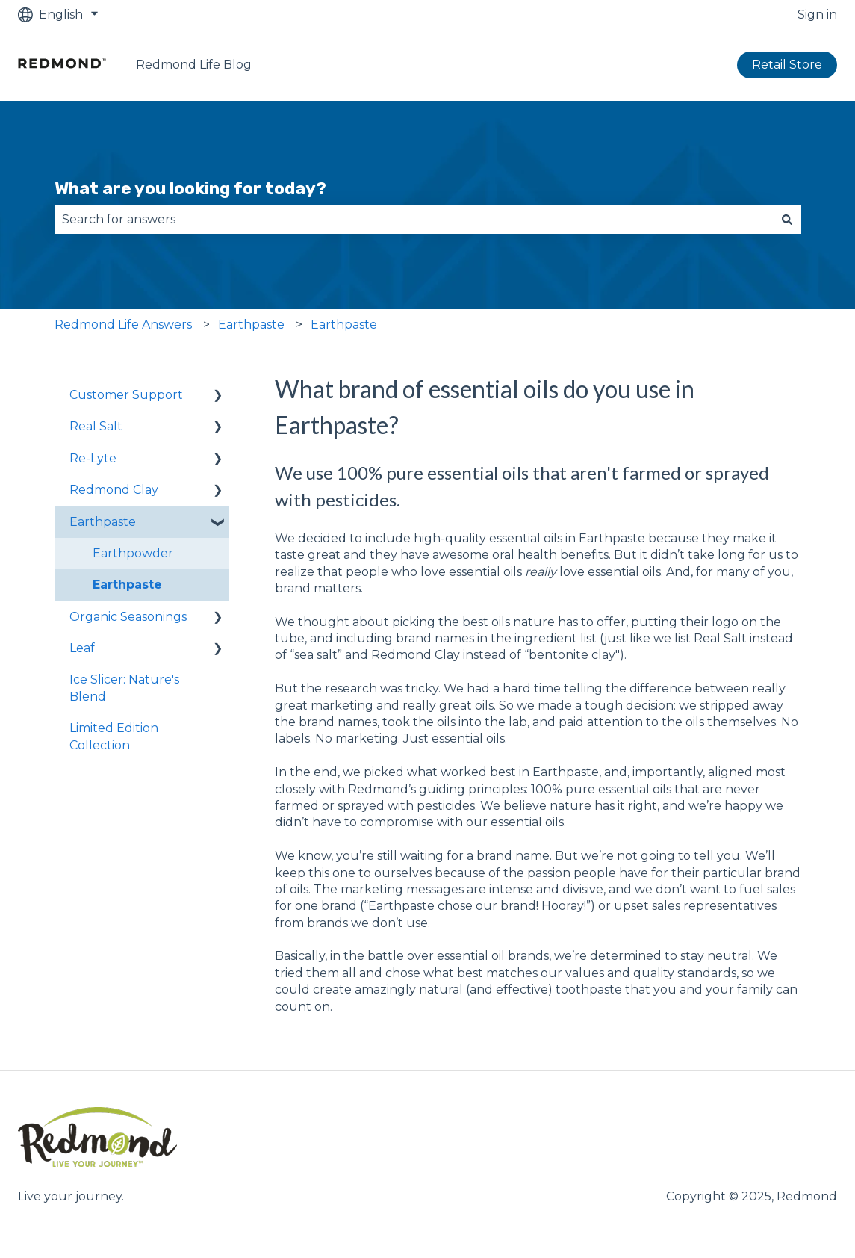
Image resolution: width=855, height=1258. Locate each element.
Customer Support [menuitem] (126, 395)
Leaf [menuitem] (82, 648)
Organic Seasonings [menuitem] (128, 617)
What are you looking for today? (190, 188)
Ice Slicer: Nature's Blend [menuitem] (124, 687)
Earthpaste (251, 324)
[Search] (787, 219)
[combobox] (414, 219)
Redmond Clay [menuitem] (113, 490)
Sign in (817, 14)
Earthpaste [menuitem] (102, 522)
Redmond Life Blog (194, 65)
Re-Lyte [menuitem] (92, 458)
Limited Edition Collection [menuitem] (113, 736)
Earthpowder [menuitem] (133, 553)
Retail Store (787, 65)
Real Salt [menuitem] (95, 426)
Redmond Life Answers (123, 324)
